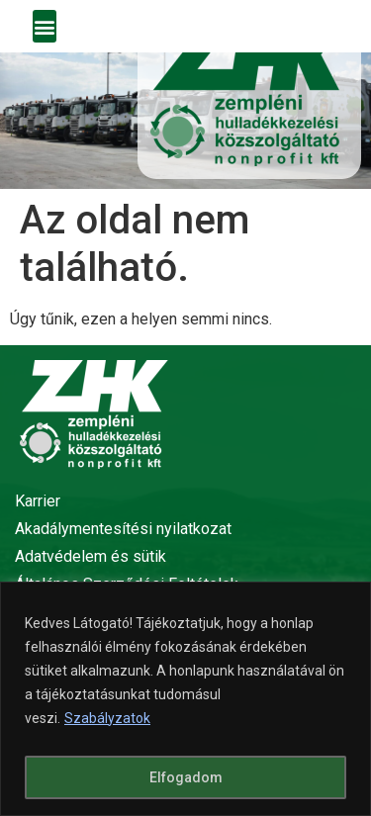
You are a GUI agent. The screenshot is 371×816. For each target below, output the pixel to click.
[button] (44, 26)
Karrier (37, 501)
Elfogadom (186, 777)
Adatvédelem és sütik (90, 556)
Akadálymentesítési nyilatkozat (123, 528)
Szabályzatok (107, 718)
